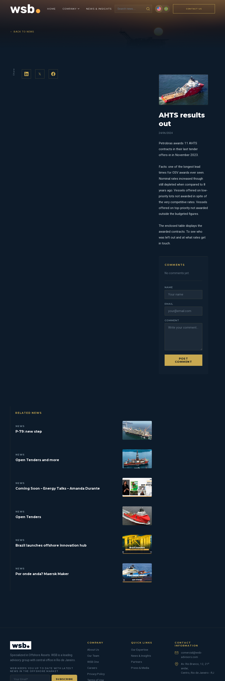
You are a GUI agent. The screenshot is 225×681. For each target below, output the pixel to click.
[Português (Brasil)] (166, 8)
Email (169, 303)
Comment (172, 320)
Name (169, 287)
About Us (93, 649)
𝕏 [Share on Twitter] (39, 74)
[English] (159, 8)
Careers (92, 667)
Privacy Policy (96, 674)
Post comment (183, 360)
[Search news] (129, 8)
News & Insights (141, 655)
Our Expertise (139, 649)
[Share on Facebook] (53, 74)
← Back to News (22, 31)
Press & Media (140, 667)
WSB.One (93, 661)
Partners (136, 661)
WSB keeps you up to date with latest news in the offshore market (41, 670)
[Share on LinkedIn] (26, 74)
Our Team (93, 655)
